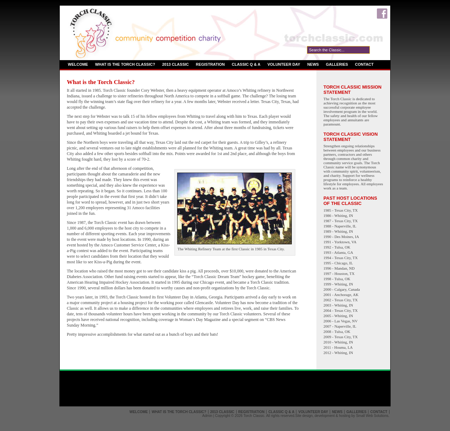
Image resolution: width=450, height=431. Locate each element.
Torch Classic (253, 416)
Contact (364, 64)
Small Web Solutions (372, 416)
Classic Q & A (246, 64)
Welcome (78, 64)
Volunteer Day (284, 64)
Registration (210, 64)
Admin (207, 416)
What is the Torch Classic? (125, 64)
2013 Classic (175, 64)
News (313, 64)
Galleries (337, 64)
